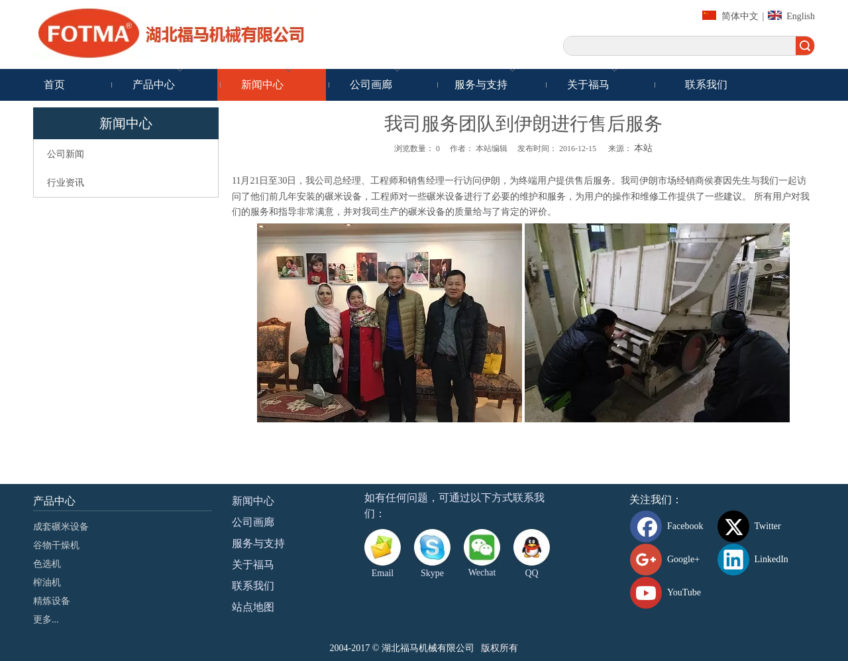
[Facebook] (672, 526)
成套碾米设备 (61, 527)
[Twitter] (759, 526)
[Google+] (672, 559)
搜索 (805, 45)
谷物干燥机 (56, 545)
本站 (643, 148)
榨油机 (47, 582)
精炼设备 (51, 601)
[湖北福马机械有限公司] (179, 33)
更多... (46, 620)
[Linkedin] (759, 559)
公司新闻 (65, 154)
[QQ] (531, 547)
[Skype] (432, 547)
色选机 (47, 564)
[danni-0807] (482, 547)
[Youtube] (672, 593)
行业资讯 (65, 183)
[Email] (382, 547)
